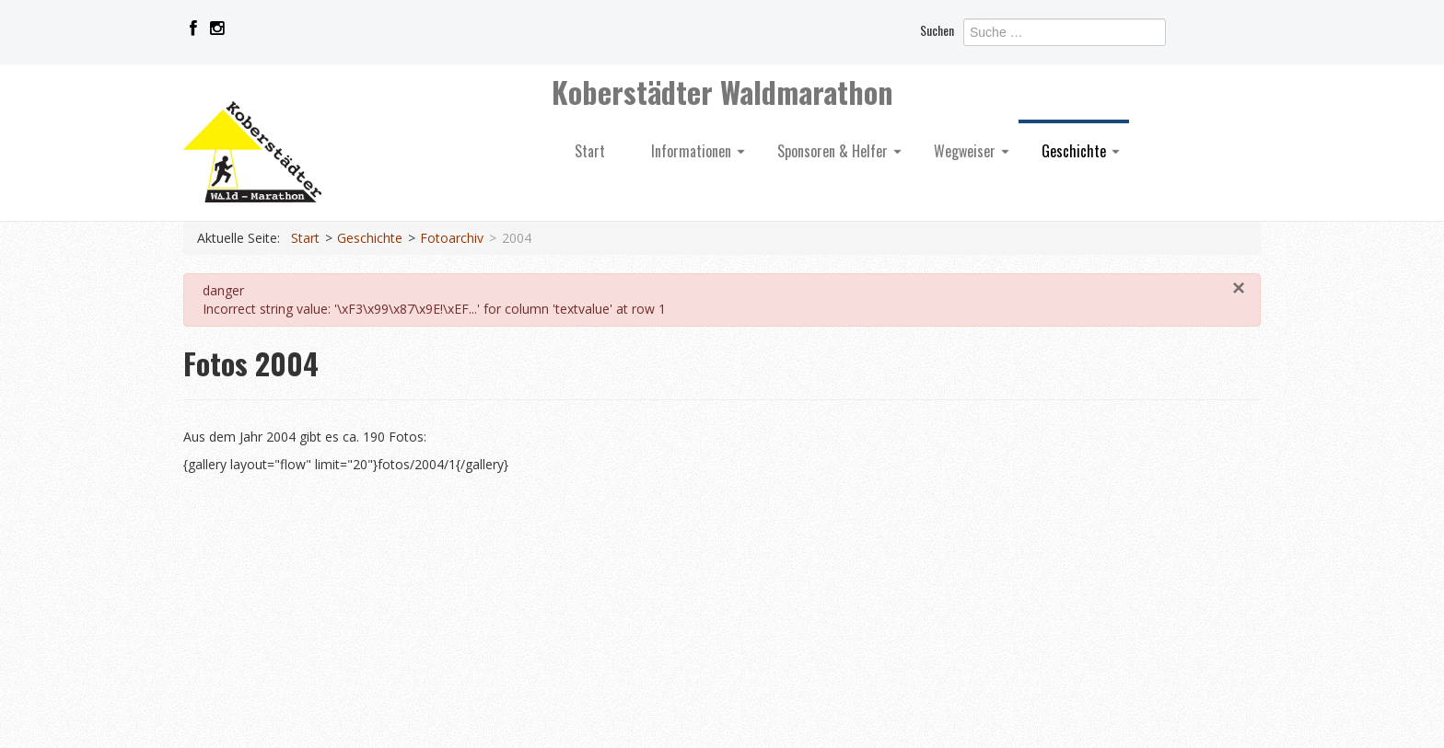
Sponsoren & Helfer (839, 151)
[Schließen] (1238, 288)
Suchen (937, 30)
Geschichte (1081, 151)
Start (590, 151)
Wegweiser (971, 151)
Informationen (698, 151)
